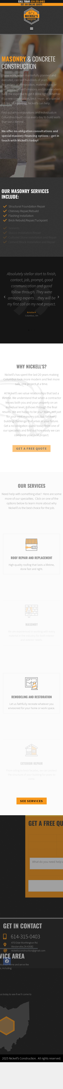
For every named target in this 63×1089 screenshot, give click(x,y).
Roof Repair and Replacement (31, 576)
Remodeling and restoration (31, 715)
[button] (31, 28)
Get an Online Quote (31, 4)
